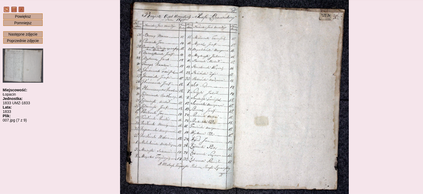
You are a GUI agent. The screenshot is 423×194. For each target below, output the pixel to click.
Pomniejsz (23, 23)
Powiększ (23, 16)
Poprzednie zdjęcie (23, 41)
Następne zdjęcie (22, 34)
